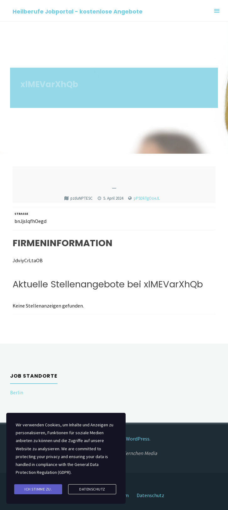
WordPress (137, 438)
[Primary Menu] (216, 11)
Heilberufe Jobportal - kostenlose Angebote (78, 11)
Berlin (16, 392)
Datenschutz (150, 495)
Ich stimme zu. (38, 489)
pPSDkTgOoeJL (147, 198)
